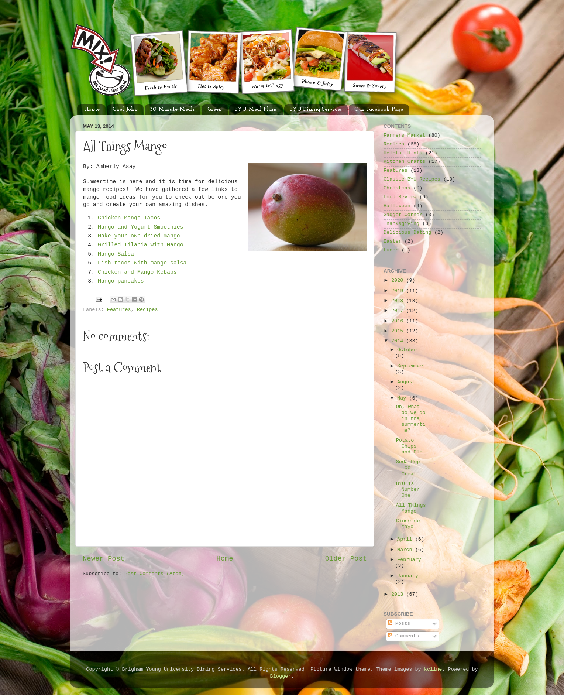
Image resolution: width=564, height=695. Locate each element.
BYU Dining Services (316, 109)
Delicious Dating (407, 232)
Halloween (397, 206)
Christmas (397, 188)
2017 (398, 311)
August (406, 382)
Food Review (400, 197)
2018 (398, 301)
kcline (433, 669)
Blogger (280, 676)
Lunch (391, 250)
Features (119, 309)
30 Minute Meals (172, 109)
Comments (403, 636)
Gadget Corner (403, 215)
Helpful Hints (403, 153)
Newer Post (103, 559)
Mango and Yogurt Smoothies (140, 227)
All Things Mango (411, 508)
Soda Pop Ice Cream (408, 467)
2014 (398, 341)
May (403, 398)
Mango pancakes (121, 281)
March (406, 549)
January (407, 576)
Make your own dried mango (139, 236)
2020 (398, 280)
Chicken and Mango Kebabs (139, 272)
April (406, 539)
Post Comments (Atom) (154, 573)
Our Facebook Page (378, 109)
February (409, 559)
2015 (398, 331)
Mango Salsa (116, 254)
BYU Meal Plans (256, 109)
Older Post (346, 559)
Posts (399, 623)
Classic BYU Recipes (412, 179)
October (407, 350)
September (410, 366)
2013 (398, 594)
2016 (398, 321)
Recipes (147, 309)
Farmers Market (404, 135)
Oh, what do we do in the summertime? (411, 419)
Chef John (125, 109)
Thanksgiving (401, 223)
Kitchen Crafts (404, 161)
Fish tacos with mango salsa (142, 263)
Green (214, 109)
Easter (393, 241)
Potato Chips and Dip (409, 446)
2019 (398, 291)
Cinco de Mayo (408, 524)
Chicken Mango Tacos (129, 218)
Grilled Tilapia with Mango (140, 245)
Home (92, 109)
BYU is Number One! (408, 489)
